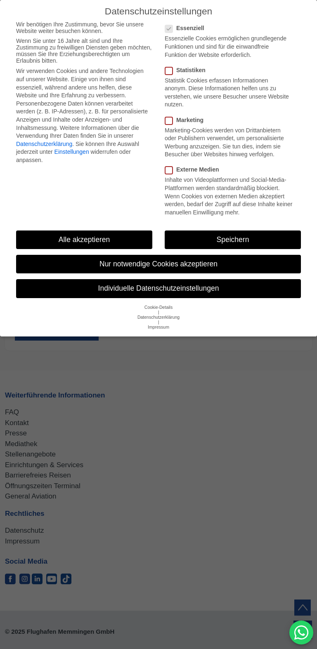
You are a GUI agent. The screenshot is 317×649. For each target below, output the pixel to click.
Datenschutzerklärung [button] (158, 317)
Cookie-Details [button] (158, 307)
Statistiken (188, 70)
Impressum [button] (158, 326)
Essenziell (187, 28)
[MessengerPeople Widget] (301, 632)
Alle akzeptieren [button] (84, 239)
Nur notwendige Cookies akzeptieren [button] (158, 264)
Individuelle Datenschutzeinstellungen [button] (158, 288)
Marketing (187, 120)
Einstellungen (71, 151)
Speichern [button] (233, 239)
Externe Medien (194, 169)
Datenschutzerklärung (44, 144)
